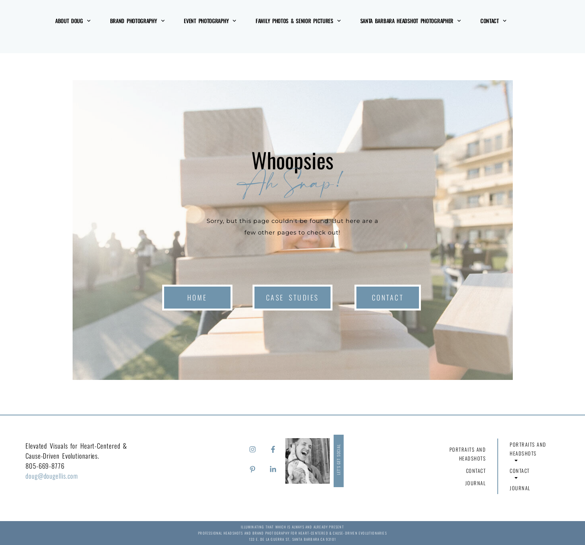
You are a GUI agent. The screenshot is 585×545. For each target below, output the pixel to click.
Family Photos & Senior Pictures (298, 21)
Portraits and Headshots (465, 454)
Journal (475, 483)
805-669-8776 (44, 466)
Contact (493, 21)
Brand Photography (137, 21)
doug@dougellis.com (51, 476)
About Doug (73, 21)
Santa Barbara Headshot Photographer (410, 21)
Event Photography (210, 21)
